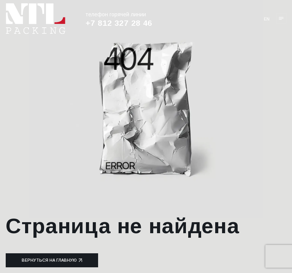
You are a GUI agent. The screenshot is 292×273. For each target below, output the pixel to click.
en (267, 19)
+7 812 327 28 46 (119, 23)
